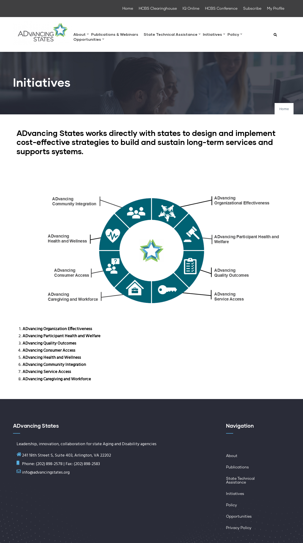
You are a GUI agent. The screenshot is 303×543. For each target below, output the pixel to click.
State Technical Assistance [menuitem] (172, 34)
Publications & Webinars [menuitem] (114, 34)
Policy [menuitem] (234, 34)
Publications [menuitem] (237, 467)
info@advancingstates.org (46, 472)
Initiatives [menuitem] (214, 34)
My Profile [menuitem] (275, 8)
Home (284, 109)
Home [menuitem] (127, 8)
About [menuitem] (81, 34)
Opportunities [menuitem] (88, 39)
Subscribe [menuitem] (252, 8)
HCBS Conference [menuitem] (221, 8)
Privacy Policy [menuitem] (238, 528)
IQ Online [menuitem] (191, 8)
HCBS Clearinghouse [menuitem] (158, 8)
